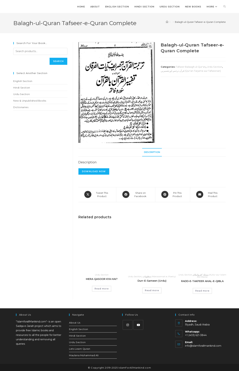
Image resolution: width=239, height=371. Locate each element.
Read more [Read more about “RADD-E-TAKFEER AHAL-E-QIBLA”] (202, 290)
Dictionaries (20, 107)
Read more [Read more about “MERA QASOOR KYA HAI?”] (102, 288)
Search (58, 61)
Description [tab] (152, 152)
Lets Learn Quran (79, 348)
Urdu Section (214, 66)
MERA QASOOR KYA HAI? (102, 278)
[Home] (167, 21)
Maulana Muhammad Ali (84, 354)
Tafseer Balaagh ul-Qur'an (191, 66)
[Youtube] (138, 324)
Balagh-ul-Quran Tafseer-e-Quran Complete (200, 21)
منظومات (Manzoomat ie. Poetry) (159, 276)
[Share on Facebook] (136, 194)
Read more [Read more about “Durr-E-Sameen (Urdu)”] (152, 290)
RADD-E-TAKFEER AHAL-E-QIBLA (202, 280)
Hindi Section (21, 87)
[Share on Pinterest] (173, 194)
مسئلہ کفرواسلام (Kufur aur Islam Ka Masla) (209, 275)
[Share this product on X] (97, 194)
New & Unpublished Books (29, 100)
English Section (22, 81)
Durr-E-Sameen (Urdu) (152, 280)
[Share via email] (207, 194)
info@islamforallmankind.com (203, 345)
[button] (150, 46)
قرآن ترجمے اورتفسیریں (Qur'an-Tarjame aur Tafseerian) (191, 70)
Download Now (94, 171)
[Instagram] (127, 324)
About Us (74, 322)
